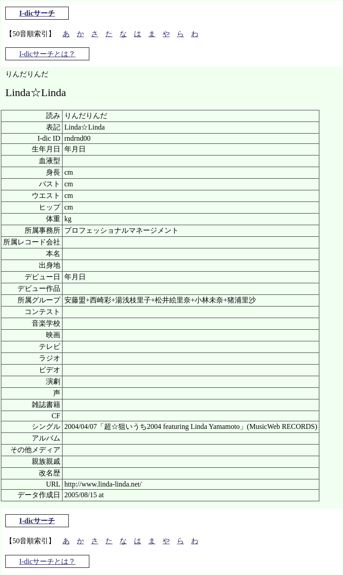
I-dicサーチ (37, 13)
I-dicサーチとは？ (47, 54)
